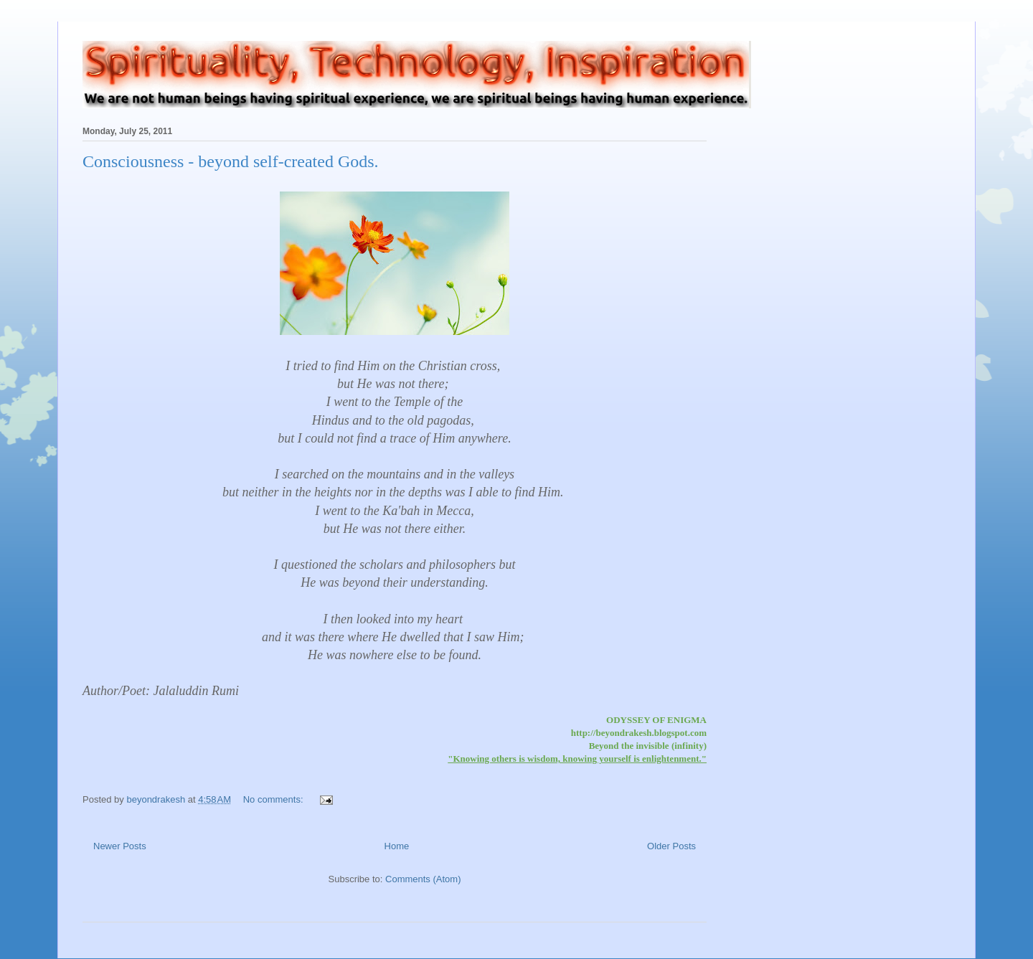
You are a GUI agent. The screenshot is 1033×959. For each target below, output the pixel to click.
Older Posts (671, 846)
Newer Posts (119, 846)
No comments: (274, 799)
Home (397, 846)
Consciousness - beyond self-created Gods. (230, 161)
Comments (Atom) (423, 879)
